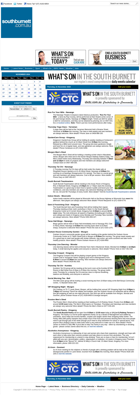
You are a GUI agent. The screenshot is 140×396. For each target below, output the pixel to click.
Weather (69, 68)
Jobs (77, 68)
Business (28, 68)
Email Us (101, 390)
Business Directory (70, 386)
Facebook (8, 4)
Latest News (18, 68)
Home (6, 68)
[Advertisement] (74, 27)
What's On (47, 68)
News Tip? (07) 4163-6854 (38, 4)
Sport (37, 68)
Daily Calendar (88, 386)
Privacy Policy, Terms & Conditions (63, 390)
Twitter (19, 4)
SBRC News (58, 68)
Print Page (111, 390)
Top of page (122, 390)
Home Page (41, 386)
